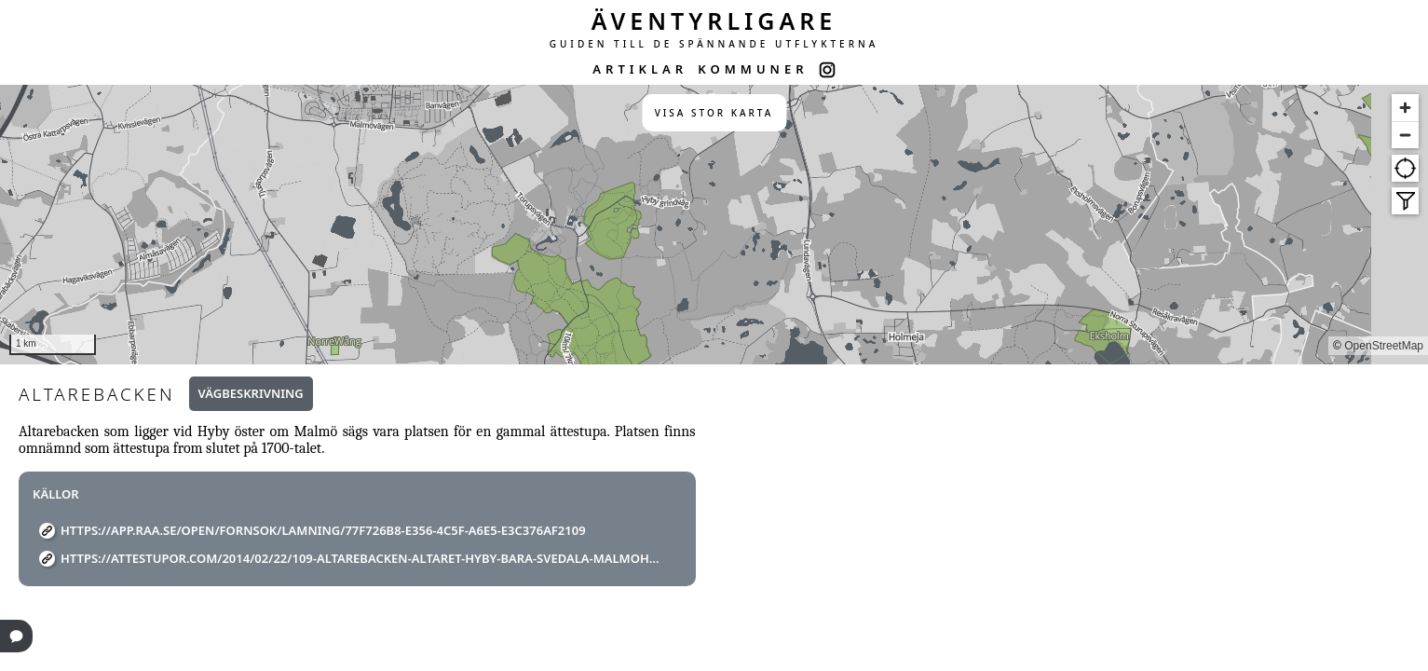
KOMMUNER (753, 69)
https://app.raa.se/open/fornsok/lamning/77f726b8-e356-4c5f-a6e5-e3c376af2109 (323, 530)
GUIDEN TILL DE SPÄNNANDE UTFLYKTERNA (714, 43)
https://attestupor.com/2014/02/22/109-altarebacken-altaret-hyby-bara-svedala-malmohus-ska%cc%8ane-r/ (364, 558)
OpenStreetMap (1383, 345)
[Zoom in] (1405, 107)
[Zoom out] (1405, 134)
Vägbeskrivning (251, 393)
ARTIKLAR (639, 69)
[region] (714, 224)
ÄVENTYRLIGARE (714, 20)
